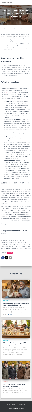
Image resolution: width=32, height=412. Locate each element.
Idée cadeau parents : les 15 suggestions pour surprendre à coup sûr (16, 304)
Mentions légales (11, 404)
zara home (8, 92)
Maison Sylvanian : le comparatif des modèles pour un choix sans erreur (15, 344)
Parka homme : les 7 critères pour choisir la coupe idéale (14, 385)
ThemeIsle (21, 408)
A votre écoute (21, 404)
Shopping (10, 252)
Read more (9, 314)
